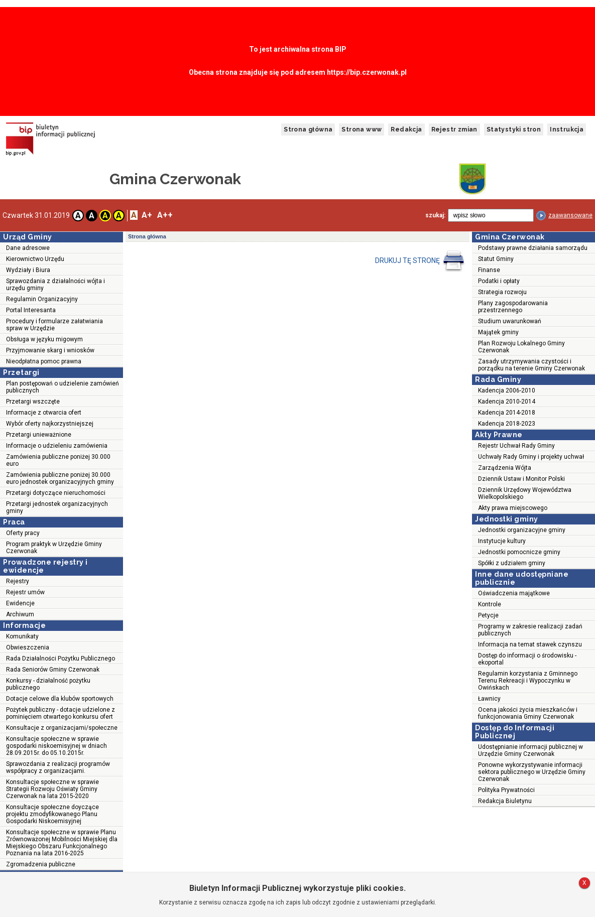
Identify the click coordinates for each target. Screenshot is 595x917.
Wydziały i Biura (28, 270)
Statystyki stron (514, 129)
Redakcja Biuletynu (505, 801)
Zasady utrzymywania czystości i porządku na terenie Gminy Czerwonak (531, 365)
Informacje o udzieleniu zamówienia (56, 445)
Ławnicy (489, 698)
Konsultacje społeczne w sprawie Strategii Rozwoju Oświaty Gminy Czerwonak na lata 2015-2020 (52, 789)
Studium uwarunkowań (509, 321)
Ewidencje (20, 603)
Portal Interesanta (31, 310)
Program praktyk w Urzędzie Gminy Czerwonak (54, 548)
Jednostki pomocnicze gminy (519, 552)
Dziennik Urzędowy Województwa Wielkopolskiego (524, 493)
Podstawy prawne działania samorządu (532, 247)
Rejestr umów (25, 592)
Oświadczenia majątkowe (514, 593)
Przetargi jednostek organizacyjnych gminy (57, 507)
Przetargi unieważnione (38, 434)
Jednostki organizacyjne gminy (521, 530)
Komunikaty (22, 636)
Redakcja (406, 129)
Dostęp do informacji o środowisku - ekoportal (527, 659)
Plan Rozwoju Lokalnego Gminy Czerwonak (521, 347)
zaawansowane (570, 215)
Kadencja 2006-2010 (506, 390)
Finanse (489, 270)
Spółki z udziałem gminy (511, 563)
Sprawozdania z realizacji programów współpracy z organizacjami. (58, 767)
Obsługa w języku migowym (44, 339)
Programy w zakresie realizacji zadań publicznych (530, 630)
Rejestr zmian (454, 129)
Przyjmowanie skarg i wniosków (50, 350)
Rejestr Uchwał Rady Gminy (516, 445)
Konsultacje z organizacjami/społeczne (61, 727)
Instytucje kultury (502, 541)
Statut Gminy (496, 259)
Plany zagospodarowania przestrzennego (513, 307)
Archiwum (20, 614)
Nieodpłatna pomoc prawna (43, 361)
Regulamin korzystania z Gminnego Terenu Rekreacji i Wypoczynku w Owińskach (527, 680)
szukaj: (435, 215)
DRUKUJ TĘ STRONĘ (420, 261)
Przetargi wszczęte (33, 401)
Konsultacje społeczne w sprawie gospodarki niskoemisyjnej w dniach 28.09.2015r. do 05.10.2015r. (56, 745)
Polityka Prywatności (506, 790)
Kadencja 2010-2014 (506, 401)
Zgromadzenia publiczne (40, 864)
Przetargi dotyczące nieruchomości (55, 492)
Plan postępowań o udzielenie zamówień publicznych (62, 387)
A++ (165, 215)
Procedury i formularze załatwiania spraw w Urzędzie (54, 325)
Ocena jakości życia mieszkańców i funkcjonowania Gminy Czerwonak (527, 713)
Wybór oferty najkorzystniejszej (49, 423)
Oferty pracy (23, 533)
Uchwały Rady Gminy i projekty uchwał (531, 456)
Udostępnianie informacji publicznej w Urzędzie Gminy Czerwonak (530, 750)
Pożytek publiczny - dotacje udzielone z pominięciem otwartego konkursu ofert (60, 713)
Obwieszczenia (27, 647)
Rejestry (17, 581)
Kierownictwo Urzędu (35, 259)
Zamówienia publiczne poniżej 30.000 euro (58, 460)
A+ (147, 215)
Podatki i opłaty (499, 281)
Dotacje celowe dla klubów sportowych (59, 698)
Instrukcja (566, 129)
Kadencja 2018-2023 (506, 423)
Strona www (361, 129)
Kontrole (489, 604)
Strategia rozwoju (502, 292)
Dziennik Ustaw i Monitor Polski (521, 478)
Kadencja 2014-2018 (506, 412)
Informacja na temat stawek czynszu (530, 644)
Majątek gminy (498, 332)
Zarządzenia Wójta (504, 467)
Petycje (488, 615)
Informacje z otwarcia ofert (43, 412)
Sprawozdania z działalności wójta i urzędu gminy (55, 285)
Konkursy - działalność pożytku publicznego (48, 684)
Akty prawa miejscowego (512, 507)
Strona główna (308, 129)
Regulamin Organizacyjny (42, 299)
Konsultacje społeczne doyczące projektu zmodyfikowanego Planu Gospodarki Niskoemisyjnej (52, 814)
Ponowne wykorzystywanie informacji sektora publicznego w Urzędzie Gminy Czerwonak (531, 771)
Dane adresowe (28, 247)
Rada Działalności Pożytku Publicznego (60, 658)
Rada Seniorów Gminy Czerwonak (52, 669)
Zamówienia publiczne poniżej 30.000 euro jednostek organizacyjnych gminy (60, 478)
